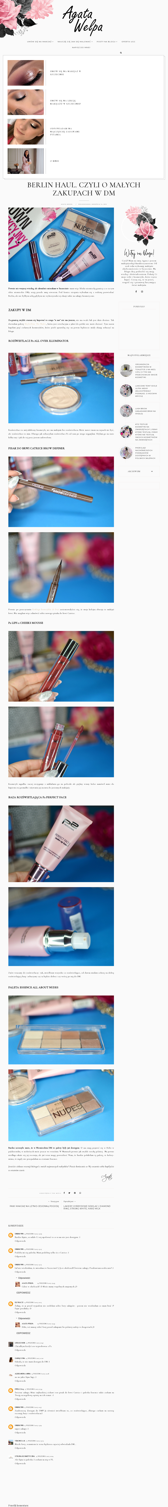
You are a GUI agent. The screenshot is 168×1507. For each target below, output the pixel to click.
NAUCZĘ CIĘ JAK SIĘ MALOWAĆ (73, 42)
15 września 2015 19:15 (35, 1373)
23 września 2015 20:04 (44, 1388)
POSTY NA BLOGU (105, 42)
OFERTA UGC (127, 42)
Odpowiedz (20, 1172)
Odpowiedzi (24, 1210)
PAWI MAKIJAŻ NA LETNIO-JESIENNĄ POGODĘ (34, 1138)
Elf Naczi (19, 1234)
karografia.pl (157, 1503)
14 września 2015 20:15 (33, 1234)
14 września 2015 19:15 (33, 1181)
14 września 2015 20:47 (35, 1275)
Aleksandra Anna (23, 1305)
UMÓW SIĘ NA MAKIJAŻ (39, 42)
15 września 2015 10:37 (33, 1339)
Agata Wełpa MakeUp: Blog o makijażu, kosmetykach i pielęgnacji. (53, 1503)
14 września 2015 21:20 (34, 1290)
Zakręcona (20, 1290)
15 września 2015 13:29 (33, 1357)
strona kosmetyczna (25, 1388)
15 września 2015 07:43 (33, 1321)
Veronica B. (20, 1373)
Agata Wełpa (27, 1215)
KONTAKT (105, 1498)
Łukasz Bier (20, 1275)
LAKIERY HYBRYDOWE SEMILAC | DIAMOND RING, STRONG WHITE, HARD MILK (87, 1139)
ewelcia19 (19, 1321)
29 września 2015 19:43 (46, 1215)
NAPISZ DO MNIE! (79, 47)
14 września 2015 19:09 (33, 1166)
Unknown (19, 1166)
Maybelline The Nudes (35, 255)
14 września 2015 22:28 (40, 1305)
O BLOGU (65, 1498)
